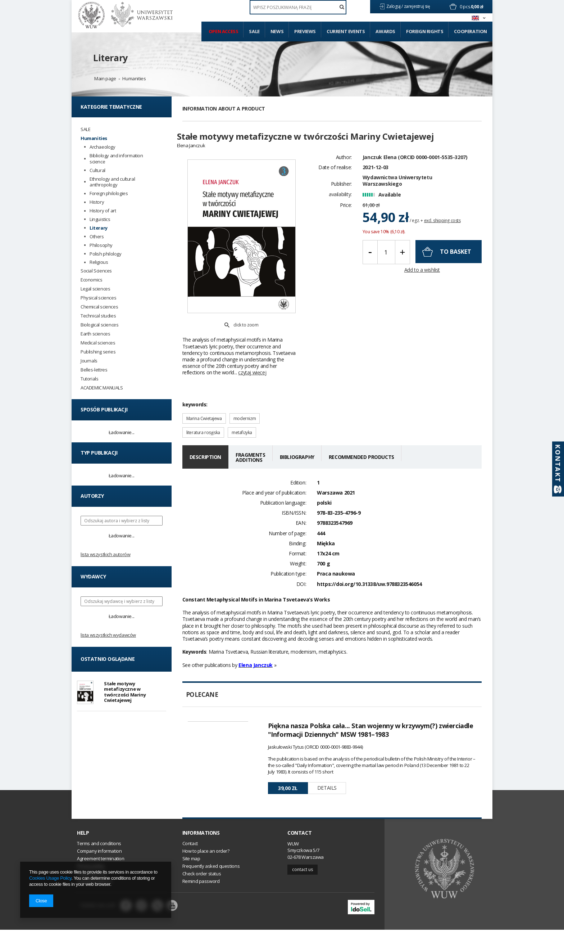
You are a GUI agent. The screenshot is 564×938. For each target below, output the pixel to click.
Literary (110, 57)
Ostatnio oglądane (108, 658)
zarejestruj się (417, 6)
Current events (346, 31)
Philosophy (101, 245)
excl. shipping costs (442, 233)
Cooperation (470, 31)
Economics (91, 280)
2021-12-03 (375, 179)
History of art (103, 211)
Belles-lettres (94, 370)
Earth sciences (95, 334)
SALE (85, 129)
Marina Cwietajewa (204, 402)
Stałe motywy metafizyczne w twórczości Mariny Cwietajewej (125, 692)
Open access (223, 31)
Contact (299, 841)
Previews (305, 31)
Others (97, 237)
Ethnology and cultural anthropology (112, 182)
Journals (89, 361)
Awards (385, 31)
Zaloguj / (395, 6)
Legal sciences (95, 289)
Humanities (134, 78)
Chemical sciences (99, 307)
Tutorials (89, 379)
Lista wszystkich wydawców (108, 635)
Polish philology (106, 254)
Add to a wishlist (422, 283)
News (276, 31)
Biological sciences (99, 325)
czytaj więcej (252, 355)
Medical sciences (98, 343)
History (97, 202)
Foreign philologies (109, 193)
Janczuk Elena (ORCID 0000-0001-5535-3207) (415, 169)
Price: (346, 217)
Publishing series (98, 352)
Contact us (302, 877)
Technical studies (98, 316)
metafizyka (242, 416)
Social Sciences (96, 271)
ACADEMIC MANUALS (102, 388)
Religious (99, 262)
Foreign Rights (424, 31)
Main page (105, 78)
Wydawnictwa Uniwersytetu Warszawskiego (397, 193)
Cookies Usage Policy (50, 878)
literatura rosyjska (203, 416)
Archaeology (102, 147)
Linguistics (100, 219)
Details (327, 771)
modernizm (244, 402)
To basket (455, 264)
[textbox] (298, 7)
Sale (254, 31)
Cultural (97, 170)
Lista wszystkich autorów (105, 554)
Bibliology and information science (116, 159)
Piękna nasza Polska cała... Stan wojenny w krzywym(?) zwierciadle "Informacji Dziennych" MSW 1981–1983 (370, 713)
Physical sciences (98, 298)
